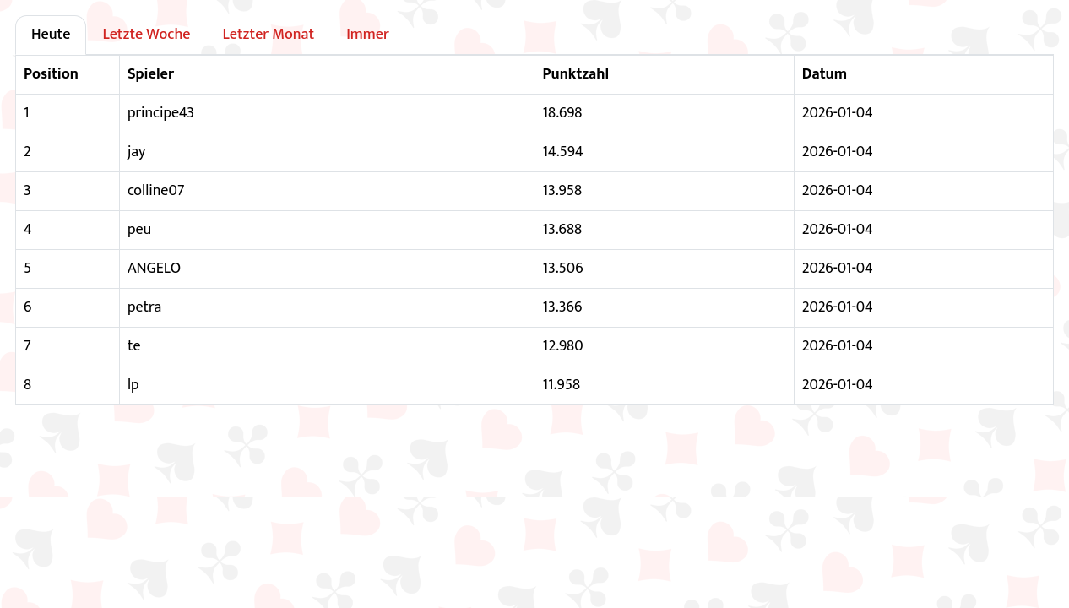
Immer (367, 34)
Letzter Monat (268, 34)
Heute (50, 34)
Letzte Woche (146, 34)
